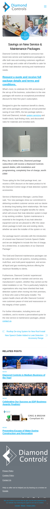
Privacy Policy (8, 471)
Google (5, 491)
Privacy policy (31, 505)
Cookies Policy (8, 475)
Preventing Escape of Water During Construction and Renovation (20, 432)
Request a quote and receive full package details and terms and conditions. (22, 81)
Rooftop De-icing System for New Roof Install (26, 331)
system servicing (34, 115)
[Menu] (45, 6)
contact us (7, 321)
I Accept (17, 505)
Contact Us (7, 480)
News (5, 372)
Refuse (23, 505)
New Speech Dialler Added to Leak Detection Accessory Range (24, 336)
